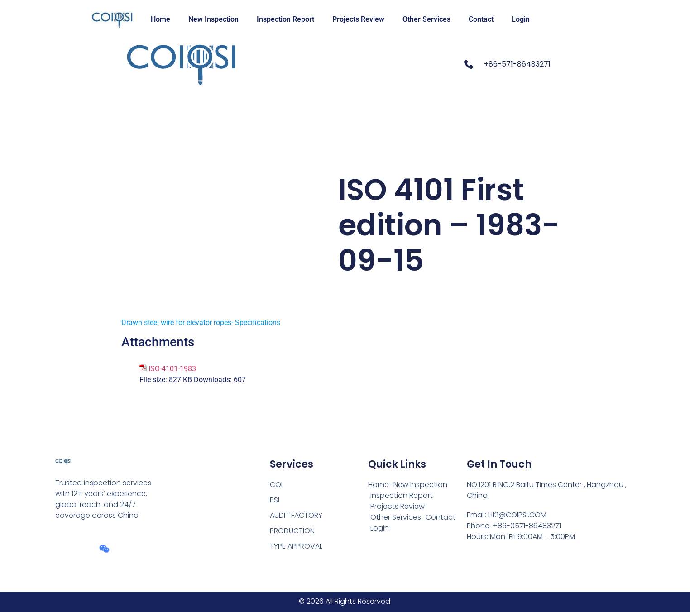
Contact (481, 19)
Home (160, 19)
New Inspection (213, 19)
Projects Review (358, 19)
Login (521, 19)
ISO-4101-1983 (172, 368)
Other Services (426, 19)
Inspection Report (285, 19)
